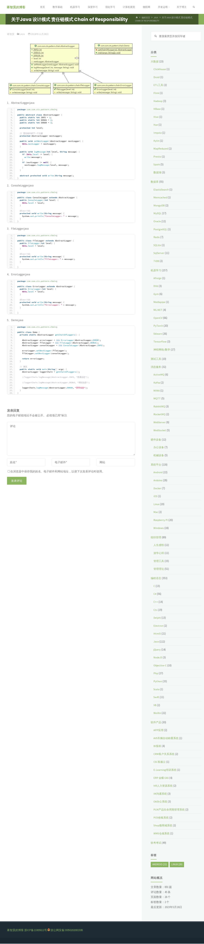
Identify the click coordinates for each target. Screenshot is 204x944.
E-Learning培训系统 (165, 770)
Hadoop (158, 101)
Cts (155, 610)
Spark (157, 165)
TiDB (156, 261)
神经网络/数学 (162, 350)
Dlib (155, 286)
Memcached (160, 198)
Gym (156, 294)
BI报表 (157, 746)
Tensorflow (160, 342)
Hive (156, 117)
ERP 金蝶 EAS (161, 778)
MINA (156, 391)
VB (155, 705)
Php (155, 673)
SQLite (157, 245)
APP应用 (158, 730)
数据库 (155, 182)
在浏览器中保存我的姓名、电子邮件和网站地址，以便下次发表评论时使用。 (56, 471)
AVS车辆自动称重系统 (166, 738)
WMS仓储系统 (161, 833)
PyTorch (158, 326)
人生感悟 (159, 545)
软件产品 (156, 722)
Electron (158, 626)
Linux (156, 504)
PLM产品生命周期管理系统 (169, 810)
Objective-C (160, 666)
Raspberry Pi (160, 520)
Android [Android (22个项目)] (159, 864)
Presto (157, 157)
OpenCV (158, 318)
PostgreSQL (160, 229)
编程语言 (156, 578)
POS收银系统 (161, 818)
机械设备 (159, 455)
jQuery (157, 650)
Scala (156, 689)
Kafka (156, 383)
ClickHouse (160, 69)
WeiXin (157, 713)
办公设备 (159, 447)
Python (157, 681)
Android (158, 473)
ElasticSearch (161, 190)
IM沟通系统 (160, 794)
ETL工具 (158, 85)
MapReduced (161, 149)
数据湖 (157, 173)
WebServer (160, 422)
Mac (155, 512)
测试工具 (156, 359)
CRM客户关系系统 (164, 754)
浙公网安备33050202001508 (67, 930)
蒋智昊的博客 (16, 7)
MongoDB (159, 206)
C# (154, 594)
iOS (155, 496)
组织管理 (156, 537)
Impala (157, 133)
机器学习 (156, 270)
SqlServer (159, 253)
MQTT (157, 399)
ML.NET (157, 310)
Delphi (157, 618)
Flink (156, 93)
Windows (158, 528)
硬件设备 (156, 440)
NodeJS (158, 658)
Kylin (156, 141)
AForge (157, 278)
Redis (156, 237)
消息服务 (156, 367)
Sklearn (158, 334)
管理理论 (159, 569)
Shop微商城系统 (163, 825)
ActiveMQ (159, 375)
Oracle (157, 221)
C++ (155, 602)
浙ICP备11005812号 (35, 930)
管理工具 (159, 561)
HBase (157, 109)
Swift (156, 697)
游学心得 (159, 553)
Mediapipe (159, 302)
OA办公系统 (160, 802)
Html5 (157, 634)
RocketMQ (159, 414)
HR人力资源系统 (163, 786)
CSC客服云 (159, 762)
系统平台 (156, 465)
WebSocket (160, 430)
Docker (157, 488)
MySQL (157, 214)
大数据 (155, 62)
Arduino (158, 480)
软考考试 (156, 843)
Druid (156, 77)
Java (22, 34)
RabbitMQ (159, 407)
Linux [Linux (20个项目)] (176, 864)
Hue (156, 125)
